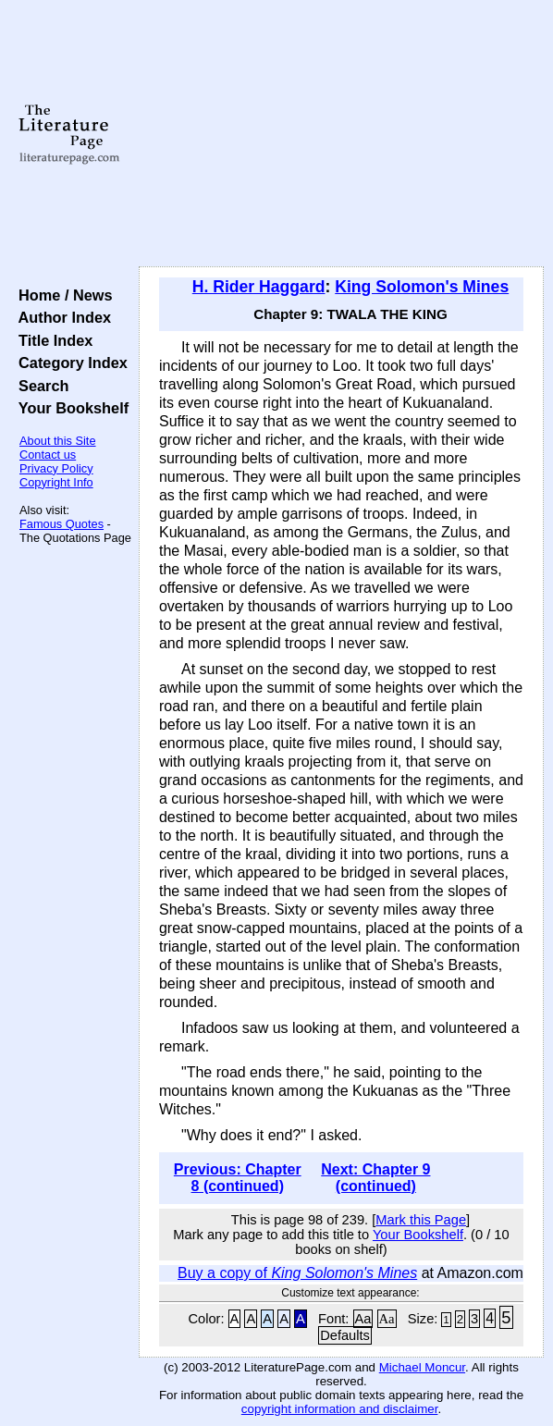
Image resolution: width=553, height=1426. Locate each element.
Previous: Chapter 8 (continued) (237, 1178)
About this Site (57, 441)
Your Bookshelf (69, 408)
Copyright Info (56, 482)
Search (39, 385)
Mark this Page (420, 1219)
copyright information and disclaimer (339, 1409)
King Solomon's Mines (422, 286)
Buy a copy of (297, 1273)
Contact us (47, 454)
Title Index (51, 340)
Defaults (345, 1335)
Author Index (60, 317)
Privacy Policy (56, 468)
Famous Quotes (61, 524)
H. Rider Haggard (259, 286)
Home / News (61, 295)
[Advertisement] (341, 134)
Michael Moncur (422, 1367)
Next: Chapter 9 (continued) (375, 1178)
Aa (363, 1318)
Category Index (69, 362)
